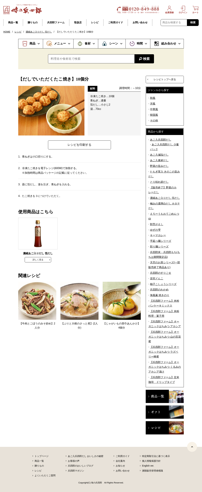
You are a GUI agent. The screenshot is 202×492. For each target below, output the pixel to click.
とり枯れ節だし (159, 181)
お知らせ (120, 465)
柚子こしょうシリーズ (163, 284)
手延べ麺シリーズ (160, 241)
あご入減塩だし (159, 154)
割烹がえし (156, 224)
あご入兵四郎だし (160, 139)
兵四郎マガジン (76, 470)
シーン (113, 43)
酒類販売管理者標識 (152, 470)
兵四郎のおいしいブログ (80, 465)
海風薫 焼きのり (159, 295)
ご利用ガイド (115, 22)
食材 (88, 43)
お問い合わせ (140, 22)
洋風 (152, 103)
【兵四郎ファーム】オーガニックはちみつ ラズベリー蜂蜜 (163, 352)
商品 (32, 43)
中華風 (154, 109)
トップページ (42, 456)
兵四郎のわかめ (159, 289)
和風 (152, 98)
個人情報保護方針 (151, 461)
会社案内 (120, 461)
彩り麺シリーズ (159, 246)
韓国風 (154, 114)
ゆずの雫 (155, 229)
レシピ (95, 22)
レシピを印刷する (79, 144)
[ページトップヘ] (192, 447)
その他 (154, 120)
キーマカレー (158, 235)
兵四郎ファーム (56, 22)
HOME (6, 31)
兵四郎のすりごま (160, 272)
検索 (193, 22)
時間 (140, 43)
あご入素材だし (159, 160)
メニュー (60, 43)
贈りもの (33, 22)
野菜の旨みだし (159, 166)
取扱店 (78, 22)
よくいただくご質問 (45, 475)
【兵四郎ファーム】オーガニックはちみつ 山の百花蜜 (164, 337)
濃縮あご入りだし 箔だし (39, 31)
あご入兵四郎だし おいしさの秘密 (85, 456)
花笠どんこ (156, 278)
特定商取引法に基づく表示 (156, 456)
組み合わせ (168, 43)
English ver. (148, 465)
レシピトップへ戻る (165, 79)
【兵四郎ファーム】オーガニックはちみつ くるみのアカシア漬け (164, 367)
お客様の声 (73, 461)
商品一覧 (13, 22)
